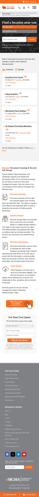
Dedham (19, 113)
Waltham (19, 80)
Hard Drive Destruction (19, 242)
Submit (28, 467)
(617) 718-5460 (10, 99)
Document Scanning (18, 194)
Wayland (6, 168)
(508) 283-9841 (10, 138)
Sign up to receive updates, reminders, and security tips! (19, 462)
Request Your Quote (19, 340)
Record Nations (6, 13)
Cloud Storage (16, 266)
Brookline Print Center (14, 77)
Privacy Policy (26, 488)
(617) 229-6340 (10, 82)
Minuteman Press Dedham (15, 111)
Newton (18, 96)
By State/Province (9, 31)
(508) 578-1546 (10, 116)
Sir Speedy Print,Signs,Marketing (18, 126)
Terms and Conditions (15, 488)
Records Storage (16, 215)
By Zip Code (7, 27)
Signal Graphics (11, 94)
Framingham (22, 133)
